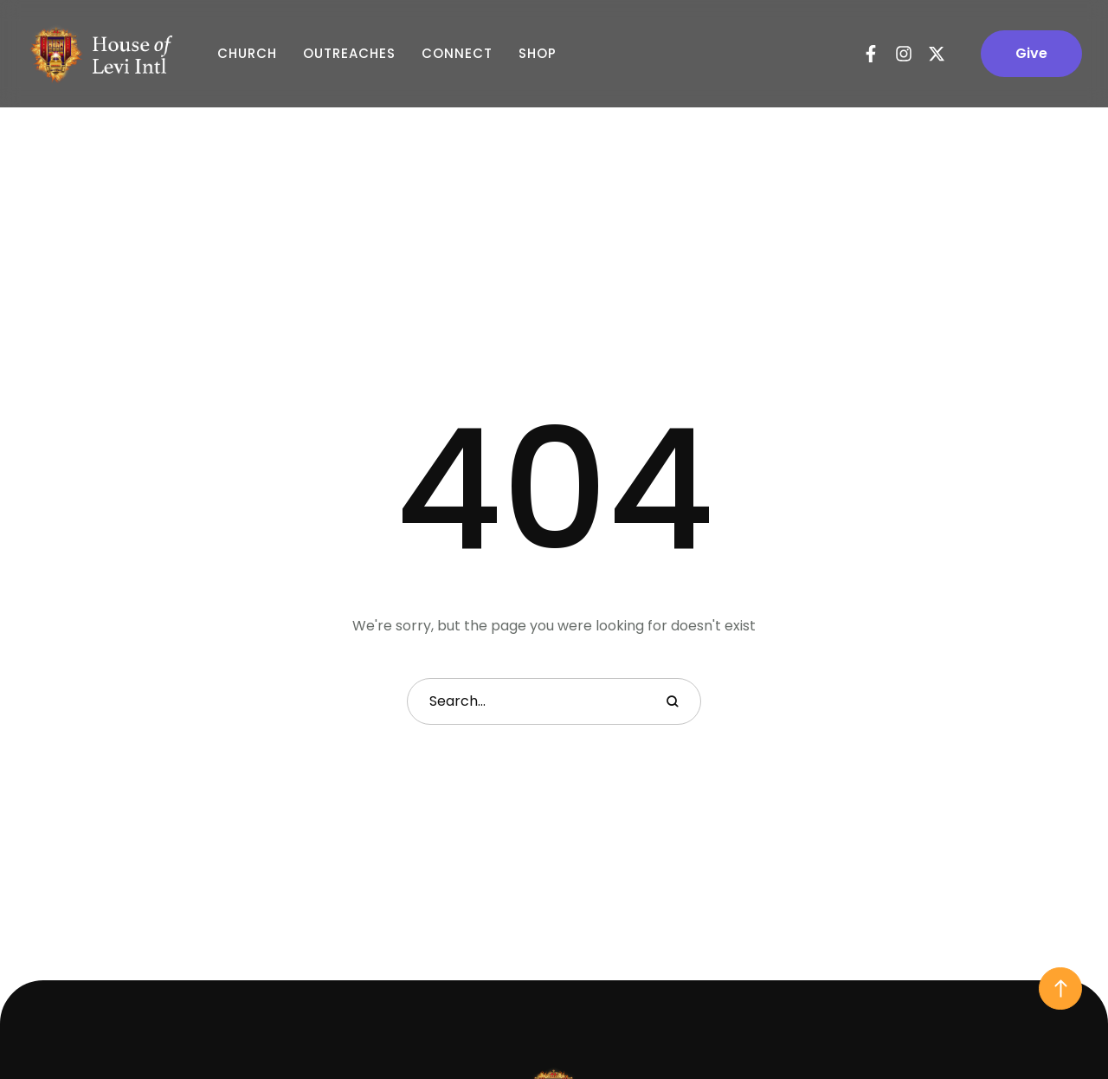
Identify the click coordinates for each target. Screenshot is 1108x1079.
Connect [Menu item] (457, 53)
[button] (1031, 53)
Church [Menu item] (247, 53)
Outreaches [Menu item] (349, 53)
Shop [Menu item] (538, 53)
